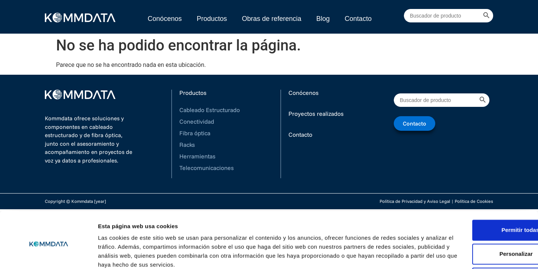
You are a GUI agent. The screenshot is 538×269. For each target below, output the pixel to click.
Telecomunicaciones (206, 167)
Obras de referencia (271, 18)
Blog (323, 18)
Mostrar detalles (120, 254)
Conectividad (196, 121)
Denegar (475, 247)
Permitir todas (476, 199)
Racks (187, 144)
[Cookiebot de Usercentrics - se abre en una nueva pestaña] (48, 254)
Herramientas (197, 156)
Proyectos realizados (316, 113)
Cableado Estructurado (209, 110)
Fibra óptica (194, 133)
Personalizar (476, 223)
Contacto (358, 18)
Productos (212, 18)
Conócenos (165, 18)
